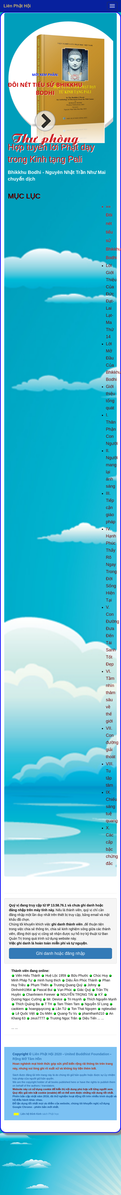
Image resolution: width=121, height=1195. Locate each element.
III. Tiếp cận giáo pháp (110, 507)
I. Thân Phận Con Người (112, 429)
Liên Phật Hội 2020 (47, 1054)
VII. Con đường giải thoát (112, 742)
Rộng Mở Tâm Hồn (27, 1059)
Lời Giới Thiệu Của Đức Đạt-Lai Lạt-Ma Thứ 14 (111, 301)
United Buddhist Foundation (87, 1054)
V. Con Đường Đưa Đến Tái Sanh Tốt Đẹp (112, 636)
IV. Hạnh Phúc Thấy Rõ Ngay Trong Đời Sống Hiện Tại (111, 564)
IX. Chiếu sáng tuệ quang (112, 806)
